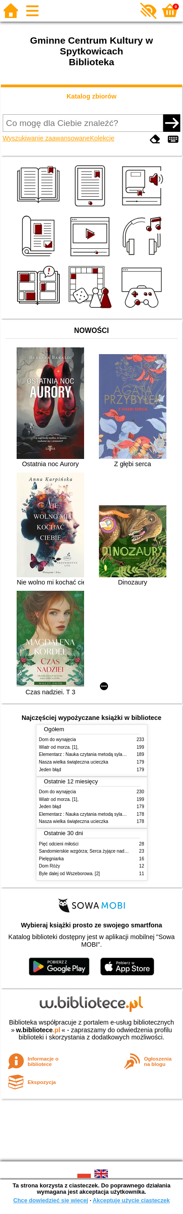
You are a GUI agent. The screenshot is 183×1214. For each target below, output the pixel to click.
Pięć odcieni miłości (59, 843)
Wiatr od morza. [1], (59, 747)
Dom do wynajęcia (57, 739)
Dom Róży (49, 865)
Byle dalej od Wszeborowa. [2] (69, 873)
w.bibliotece (38, 1030)
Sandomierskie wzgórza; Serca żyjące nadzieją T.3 (90, 851)
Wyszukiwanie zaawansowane (46, 138)
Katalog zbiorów (91, 96)
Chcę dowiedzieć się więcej (50, 1200)
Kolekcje (102, 138)
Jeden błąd (50, 769)
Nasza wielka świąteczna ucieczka (73, 762)
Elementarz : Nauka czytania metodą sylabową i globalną (96, 754)
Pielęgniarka (51, 858)
